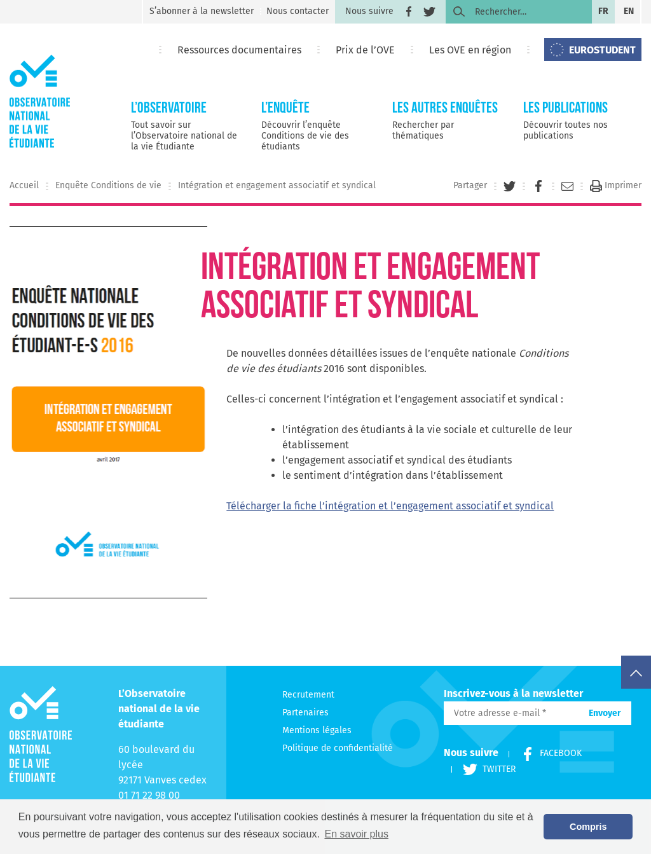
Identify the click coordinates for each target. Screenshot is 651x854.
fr (603, 11)
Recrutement (308, 694)
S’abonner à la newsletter (201, 11)
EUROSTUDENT (602, 50)
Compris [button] (588, 827)
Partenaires (305, 712)
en (629, 11)
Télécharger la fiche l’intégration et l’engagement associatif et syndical (390, 506)
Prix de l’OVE (365, 50)
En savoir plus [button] (356, 834)
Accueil (24, 185)
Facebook (545, 753)
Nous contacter (297, 11)
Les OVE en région (470, 50)
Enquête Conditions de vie (108, 185)
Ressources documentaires (239, 50)
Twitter (483, 769)
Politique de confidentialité (337, 748)
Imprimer (615, 185)
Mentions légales (317, 730)
